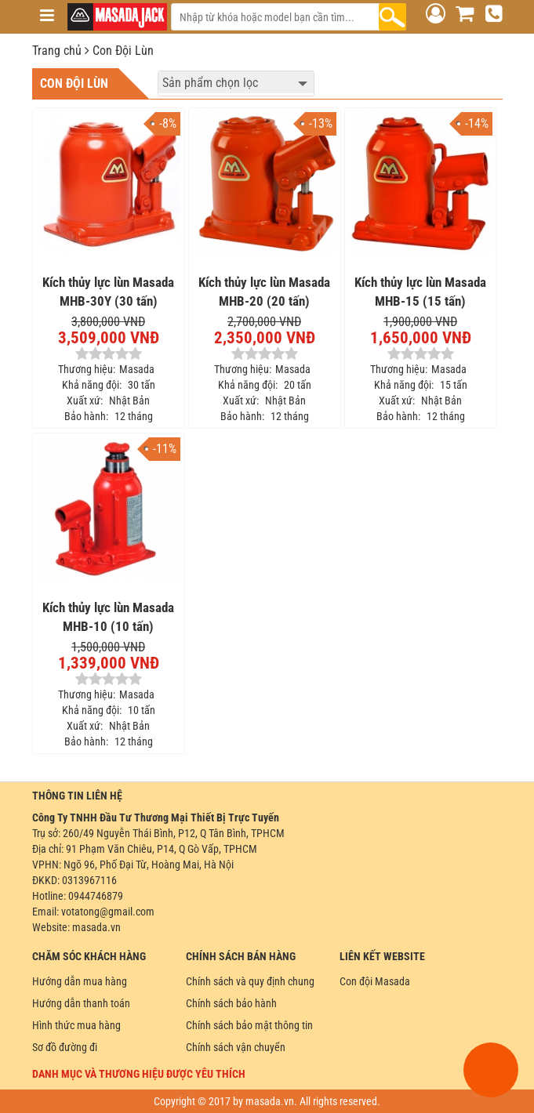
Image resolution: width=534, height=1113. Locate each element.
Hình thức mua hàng (76, 1025)
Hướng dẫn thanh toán (81, 1003)
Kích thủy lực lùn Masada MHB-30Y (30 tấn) (108, 291)
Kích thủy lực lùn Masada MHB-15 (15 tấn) (420, 291)
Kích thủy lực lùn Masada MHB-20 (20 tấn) (264, 291)
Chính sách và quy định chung (250, 981)
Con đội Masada (375, 981)
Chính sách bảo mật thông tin (249, 1025)
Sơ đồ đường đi (64, 1047)
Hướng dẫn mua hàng (79, 981)
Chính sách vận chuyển (235, 1047)
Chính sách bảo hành (231, 1003)
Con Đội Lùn (123, 50)
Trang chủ (57, 50)
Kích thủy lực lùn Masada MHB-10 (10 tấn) (108, 617)
